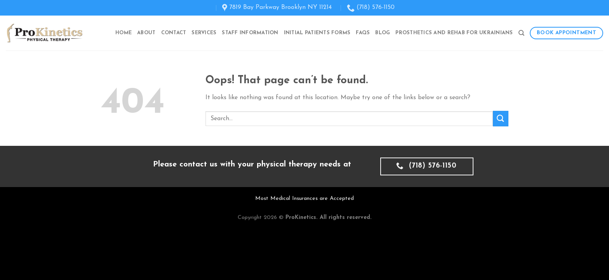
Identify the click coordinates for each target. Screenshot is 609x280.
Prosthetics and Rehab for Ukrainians (454, 32)
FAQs (363, 32)
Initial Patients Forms (317, 32)
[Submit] (500, 118)
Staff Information (250, 32)
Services (203, 32)
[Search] (521, 33)
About (146, 32)
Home (123, 32)
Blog (382, 32)
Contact (173, 32)
